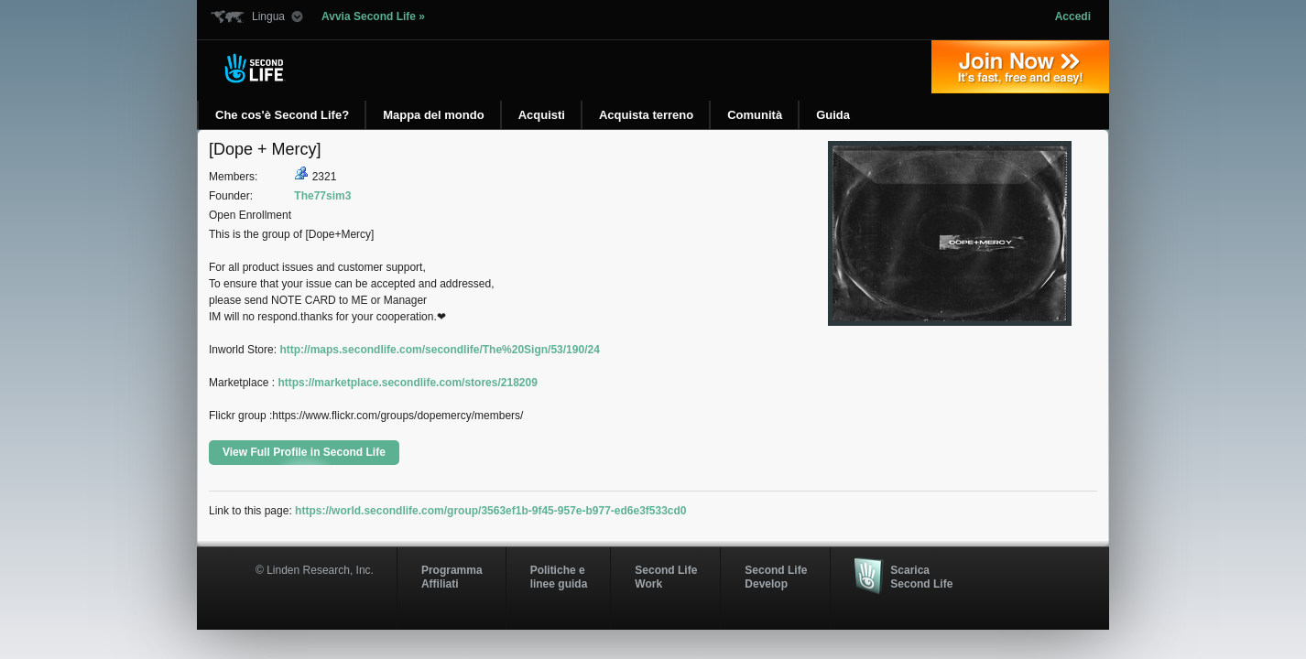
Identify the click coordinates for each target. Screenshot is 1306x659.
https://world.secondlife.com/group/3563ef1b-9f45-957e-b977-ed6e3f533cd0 (490, 510)
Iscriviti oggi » (1020, 66)
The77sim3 (322, 195)
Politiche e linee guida (559, 576)
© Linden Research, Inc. (315, 570)
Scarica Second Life (921, 576)
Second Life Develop (776, 576)
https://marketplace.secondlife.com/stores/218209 (407, 382)
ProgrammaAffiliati (452, 576)
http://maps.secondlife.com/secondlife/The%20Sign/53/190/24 (439, 349)
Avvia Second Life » (373, 16)
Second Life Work (666, 576)
